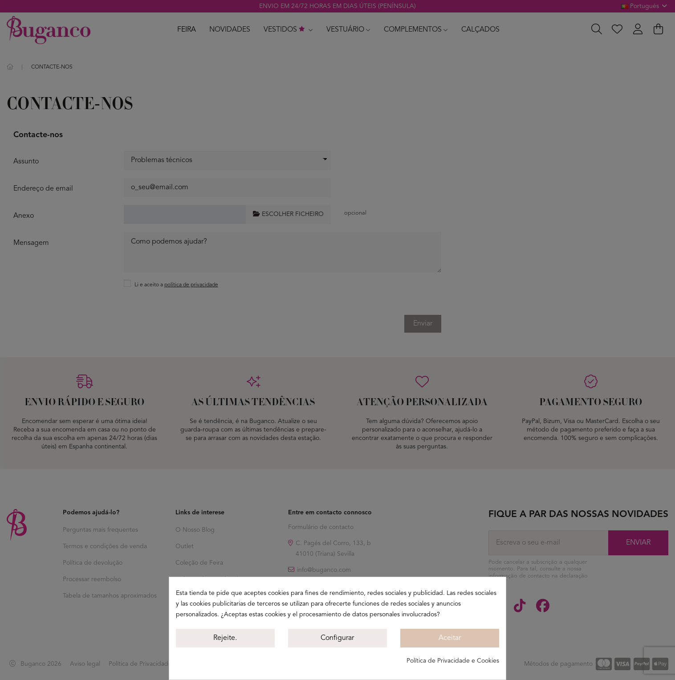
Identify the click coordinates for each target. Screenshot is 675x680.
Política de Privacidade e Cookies (453, 661)
